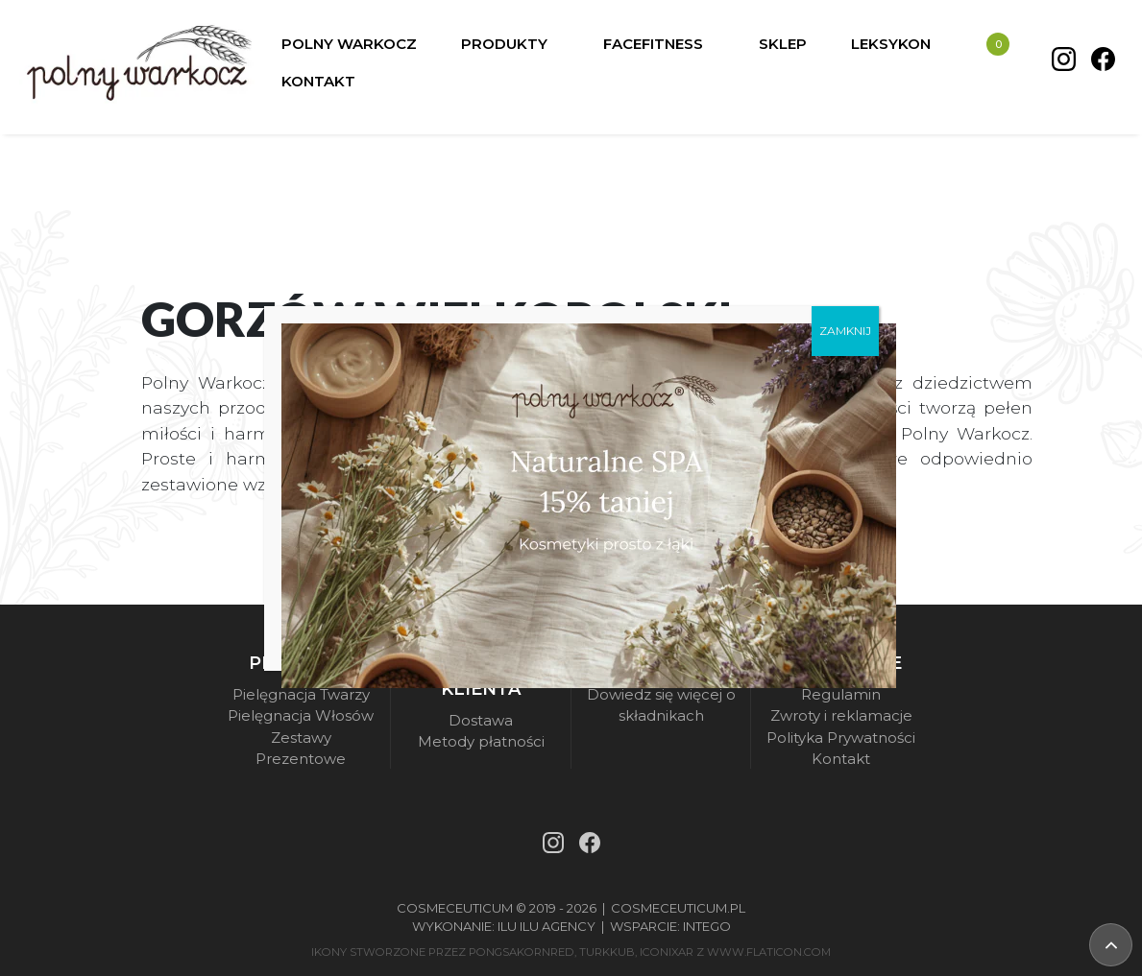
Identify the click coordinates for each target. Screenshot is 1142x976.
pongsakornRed (521, 952)
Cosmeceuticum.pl (678, 908)
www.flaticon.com (769, 952)
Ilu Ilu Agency (546, 926)
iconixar (666, 952)
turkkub (607, 952)
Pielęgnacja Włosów (301, 715)
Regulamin (841, 694)
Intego (707, 926)
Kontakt (841, 759)
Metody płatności (481, 741)
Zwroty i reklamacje (841, 715)
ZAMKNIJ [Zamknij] (845, 329)
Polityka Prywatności (840, 737)
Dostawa (481, 720)
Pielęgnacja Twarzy (301, 694)
